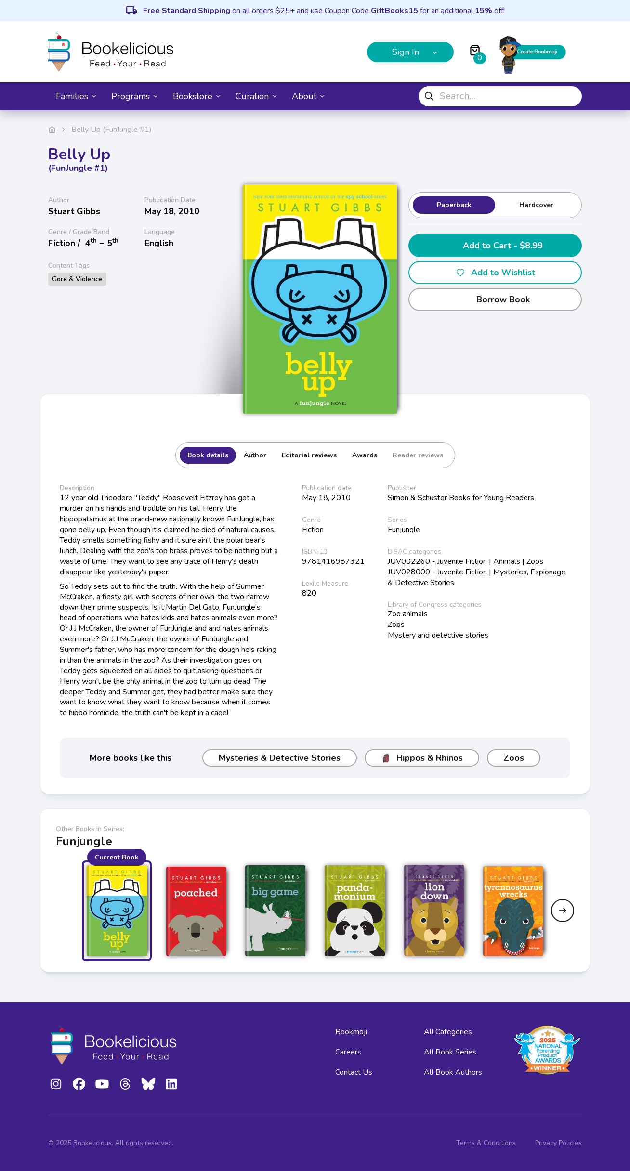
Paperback (454, 204)
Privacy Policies (558, 1142)
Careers (348, 1052)
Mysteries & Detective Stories (280, 758)
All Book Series (450, 1052)
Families (76, 96)
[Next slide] (562, 910)
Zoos (513, 758)
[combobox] (500, 96)
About (308, 96)
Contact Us (353, 1072)
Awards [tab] (364, 455)
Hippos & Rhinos (422, 758)
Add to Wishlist (495, 272)
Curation (256, 96)
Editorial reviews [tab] (309, 455)
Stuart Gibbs (74, 211)
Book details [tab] (207, 455)
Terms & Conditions (486, 1142)
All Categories (448, 1032)
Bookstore (196, 96)
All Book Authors (453, 1072)
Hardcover (536, 204)
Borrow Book (495, 299)
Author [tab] (255, 455)
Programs (134, 96)
